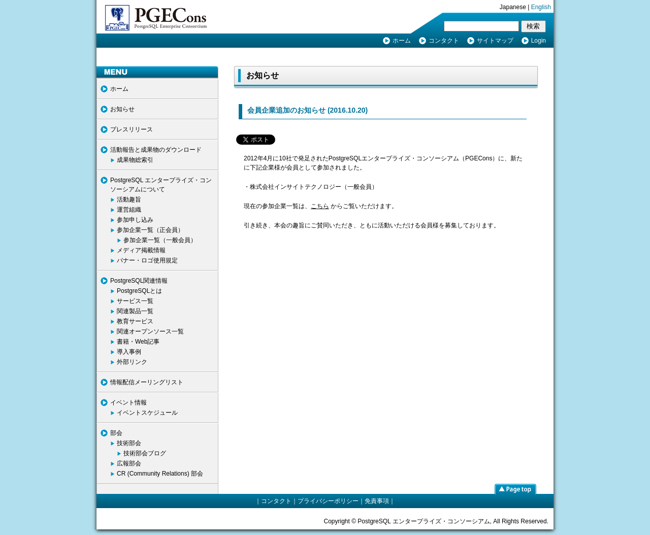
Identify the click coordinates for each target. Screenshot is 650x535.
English (541, 7)
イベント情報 (128, 402)
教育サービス (135, 321)
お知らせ (122, 109)
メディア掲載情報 (141, 250)
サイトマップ (495, 40)
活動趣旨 (129, 199)
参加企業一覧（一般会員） (160, 240)
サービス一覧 (135, 301)
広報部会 (129, 463)
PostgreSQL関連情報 (139, 280)
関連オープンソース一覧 (150, 331)
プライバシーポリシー (328, 501)
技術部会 (129, 443)
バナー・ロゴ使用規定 (147, 260)
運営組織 (129, 209)
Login (538, 40)
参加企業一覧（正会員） (150, 229)
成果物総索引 (135, 159)
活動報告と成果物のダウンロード (156, 149)
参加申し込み (135, 219)
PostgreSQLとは (139, 290)
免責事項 (377, 501)
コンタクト (444, 40)
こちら (320, 206)
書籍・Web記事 (138, 341)
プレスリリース (131, 129)
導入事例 (129, 351)
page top (515, 489)
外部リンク (132, 361)
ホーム (402, 40)
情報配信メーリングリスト (146, 382)
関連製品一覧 (135, 311)
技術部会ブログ (144, 453)
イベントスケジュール (147, 412)
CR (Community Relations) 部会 (160, 473)
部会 (116, 433)
